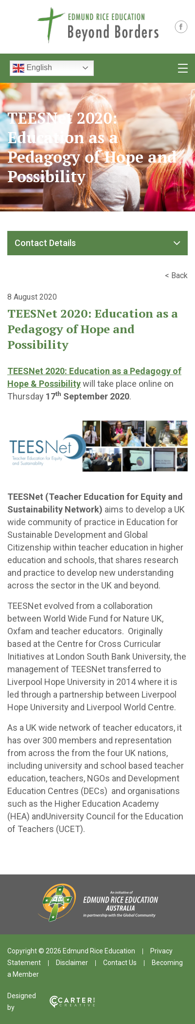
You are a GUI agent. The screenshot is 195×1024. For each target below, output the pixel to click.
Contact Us (120, 963)
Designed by (51, 1001)
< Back (176, 275)
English (32, 68)
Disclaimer (72, 963)
